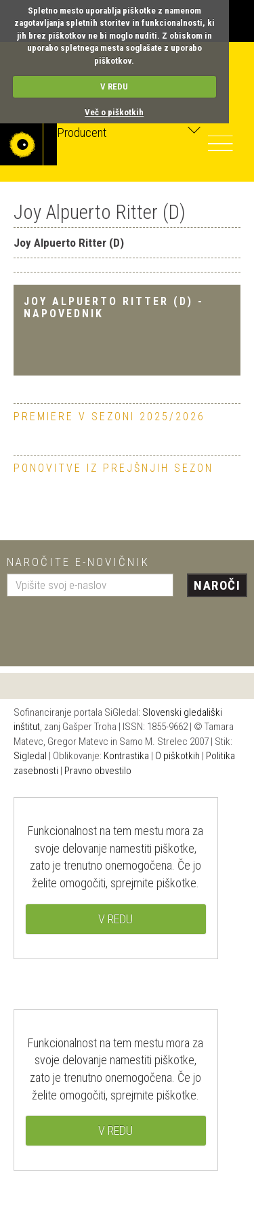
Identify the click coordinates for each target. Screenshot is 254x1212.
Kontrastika (126, 756)
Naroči (217, 585)
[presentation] (110, 626)
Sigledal (30, 756)
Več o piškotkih (114, 112)
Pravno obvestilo (97, 771)
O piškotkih (177, 756)
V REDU (114, 86)
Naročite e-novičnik (78, 562)
